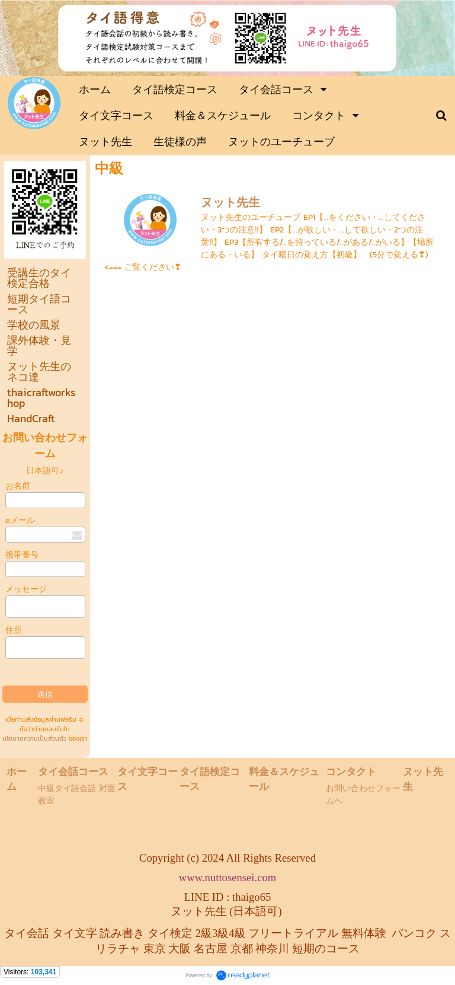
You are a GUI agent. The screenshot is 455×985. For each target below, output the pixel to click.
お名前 (17, 486)
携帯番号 (22, 555)
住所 (13, 630)
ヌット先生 (230, 202)
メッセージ (26, 589)
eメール (20, 520)
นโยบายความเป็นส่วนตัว (34, 738)
